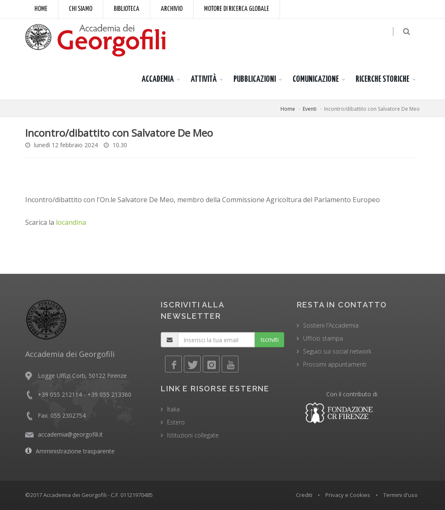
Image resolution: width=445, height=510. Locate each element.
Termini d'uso (400, 495)
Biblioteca (126, 9)
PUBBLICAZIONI (254, 79)
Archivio (172, 9)
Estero (176, 422)
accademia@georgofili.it (70, 434)
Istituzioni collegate (193, 435)
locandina (71, 222)
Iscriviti (269, 339)
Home (40, 9)
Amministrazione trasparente (75, 451)
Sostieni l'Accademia (331, 325)
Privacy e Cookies (347, 495)
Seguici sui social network (337, 351)
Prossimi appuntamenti (334, 364)
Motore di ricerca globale (236, 9)
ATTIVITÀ (204, 79)
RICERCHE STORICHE (382, 79)
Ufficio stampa (323, 338)
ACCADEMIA (157, 79)
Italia (173, 409)
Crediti (304, 495)
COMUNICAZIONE (316, 79)
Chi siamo (80, 9)
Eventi (310, 108)
